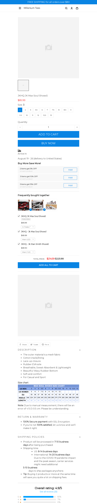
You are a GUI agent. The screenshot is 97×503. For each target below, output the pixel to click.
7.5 (53, 110)
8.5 (65, 110)
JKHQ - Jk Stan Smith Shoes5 (35, 244)
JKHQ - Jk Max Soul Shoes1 (33, 231)
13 (51, 115)
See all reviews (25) (48, 491)
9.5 (21, 115)
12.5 (44, 115)
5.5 (36, 110)
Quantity (22, 122)
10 (27, 115)
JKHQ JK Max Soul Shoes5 (33, 216)
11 (32, 115)
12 (38, 115)
